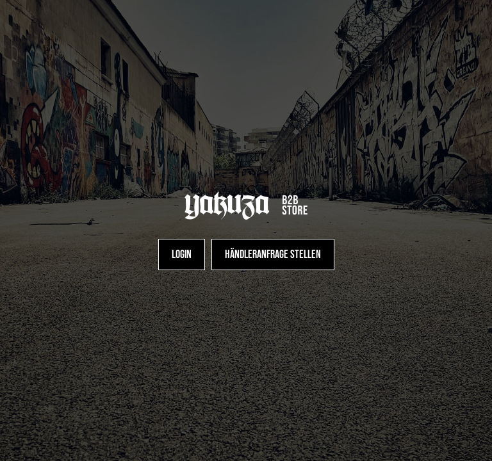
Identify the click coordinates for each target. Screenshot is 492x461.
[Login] (181, 254)
